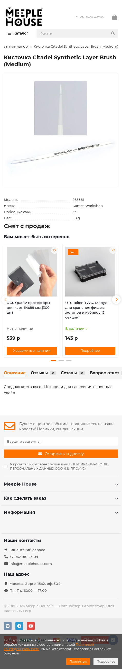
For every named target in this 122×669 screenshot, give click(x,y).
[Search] (77, 33)
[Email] (61, 441)
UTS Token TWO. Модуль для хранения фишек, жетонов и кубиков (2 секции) (87, 310)
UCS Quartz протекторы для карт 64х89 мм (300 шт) (28, 307)
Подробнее (106, 661)
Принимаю (78, 661)
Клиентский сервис (27, 550)
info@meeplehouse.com (31, 564)
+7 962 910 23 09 (24, 557)
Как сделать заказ (61, 498)
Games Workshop (87, 206)
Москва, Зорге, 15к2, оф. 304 (35, 584)
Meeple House (61, 484)
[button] (5, 299)
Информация (61, 512)
